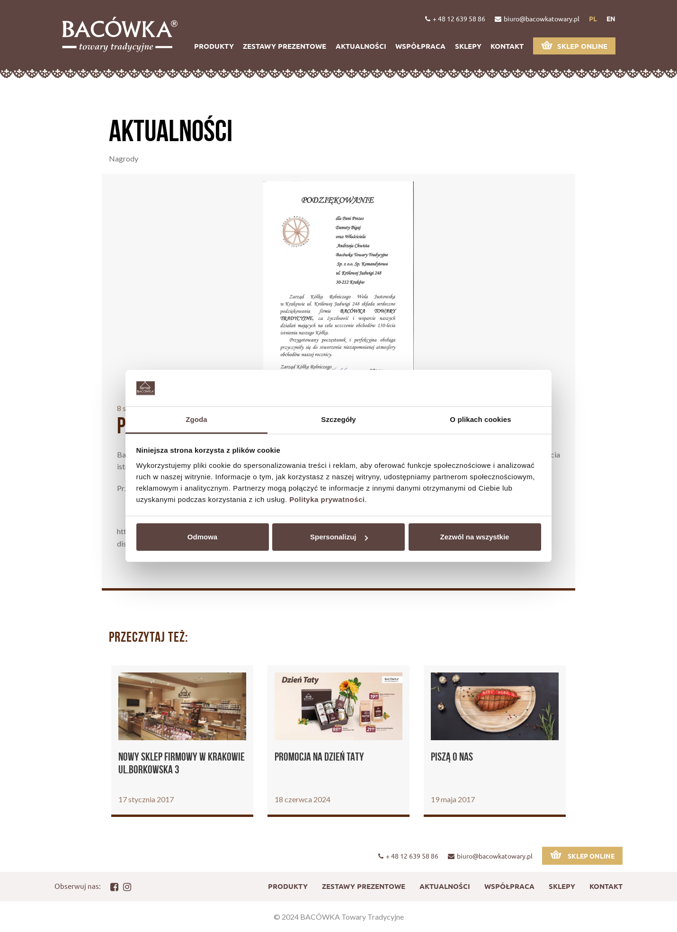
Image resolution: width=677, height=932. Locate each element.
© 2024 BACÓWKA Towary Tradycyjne (339, 916)
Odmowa (202, 537)
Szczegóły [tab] (338, 419)
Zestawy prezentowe (284, 46)
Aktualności (361, 46)
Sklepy (468, 46)
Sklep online (574, 46)
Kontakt (507, 46)
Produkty (214, 46)
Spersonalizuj (339, 537)
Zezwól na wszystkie (474, 537)
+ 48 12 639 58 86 (455, 18)
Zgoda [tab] (196, 419)
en (610, 18)
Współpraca (420, 46)
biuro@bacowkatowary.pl (537, 18)
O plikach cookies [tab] (480, 419)
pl (593, 18)
